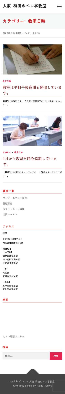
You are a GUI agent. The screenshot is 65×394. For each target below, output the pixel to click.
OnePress (18, 386)
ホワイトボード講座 (13, 209)
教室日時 (7, 81)
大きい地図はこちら (13, 336)
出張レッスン (10, 214)
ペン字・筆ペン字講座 (15, 198)
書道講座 (7, 203)
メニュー (59, 6)
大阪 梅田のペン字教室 (24, 6)
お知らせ (7, 152)
